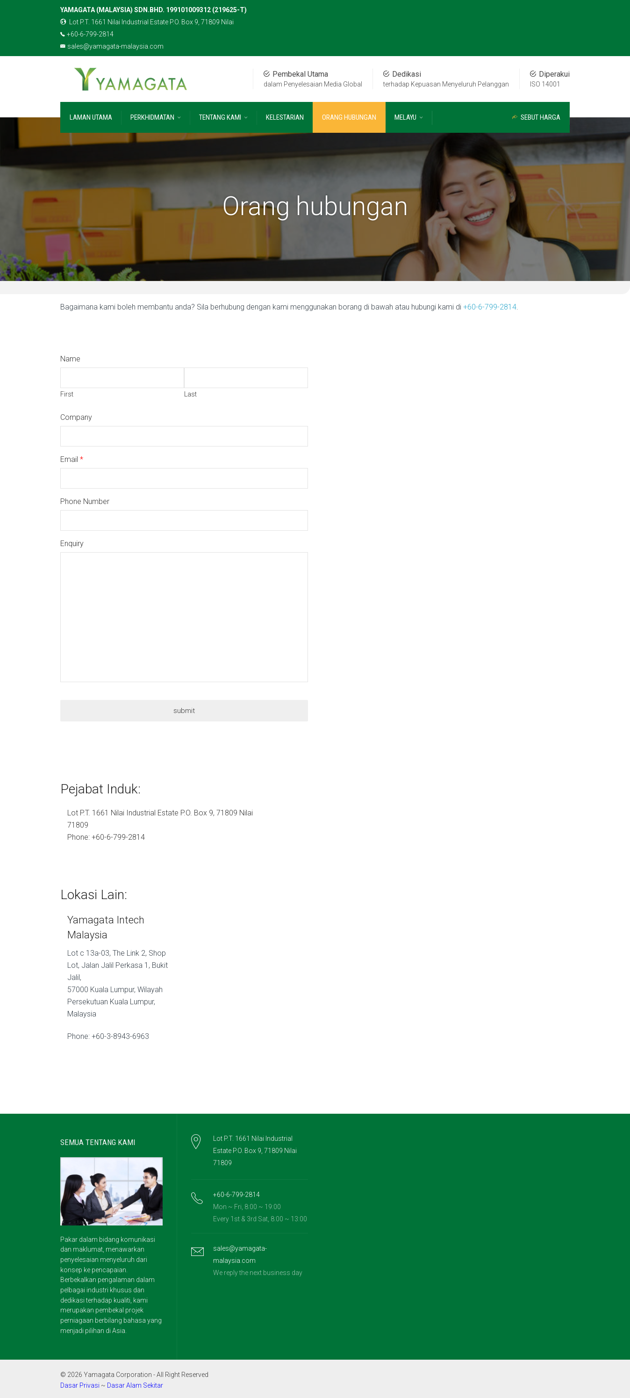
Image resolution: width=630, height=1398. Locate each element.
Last (190, 394)
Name (70, 358)
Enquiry (72, 543)
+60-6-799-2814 (87, 34)
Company (76, 416)
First (66, 394)
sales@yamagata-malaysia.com (112, 46)
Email (69, 458)
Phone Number (84, 501)
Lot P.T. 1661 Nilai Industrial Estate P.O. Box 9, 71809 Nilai (147, 22)
